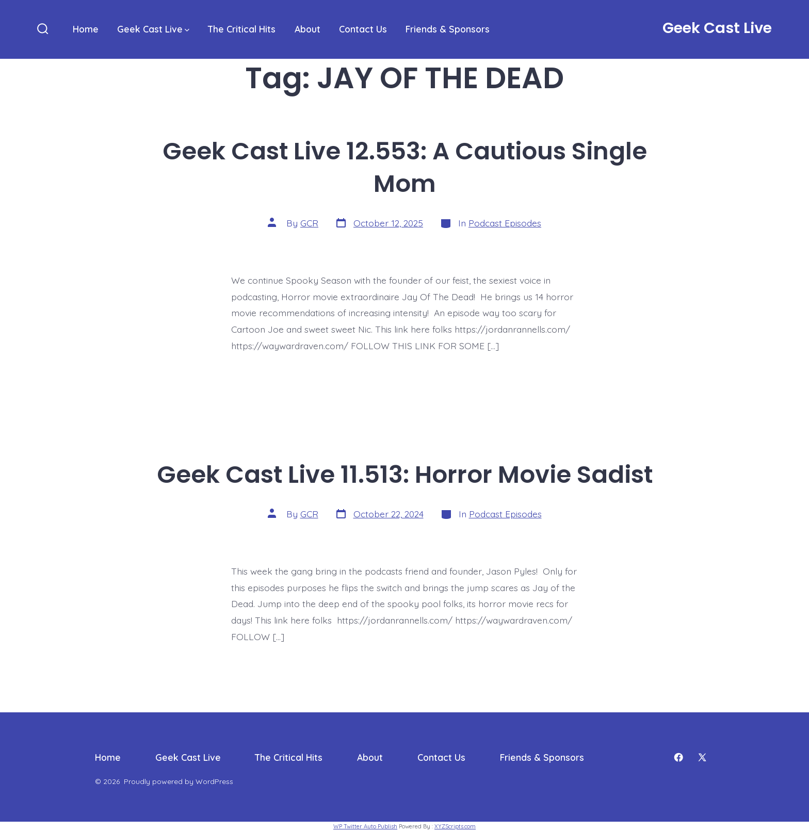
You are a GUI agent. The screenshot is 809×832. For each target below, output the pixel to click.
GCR (309, 223)
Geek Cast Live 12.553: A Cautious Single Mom (405, 167)
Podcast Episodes (504, 223)
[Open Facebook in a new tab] (678, 757)
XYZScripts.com (455, 826)
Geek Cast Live (153, 29)
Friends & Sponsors (448, 29)
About (307, 29)
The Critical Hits (242, 29)
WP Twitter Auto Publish (365, 826)
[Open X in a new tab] (702, 757)
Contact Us (363, 29)
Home (86, 29)
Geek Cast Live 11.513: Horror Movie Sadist (405, 474)
